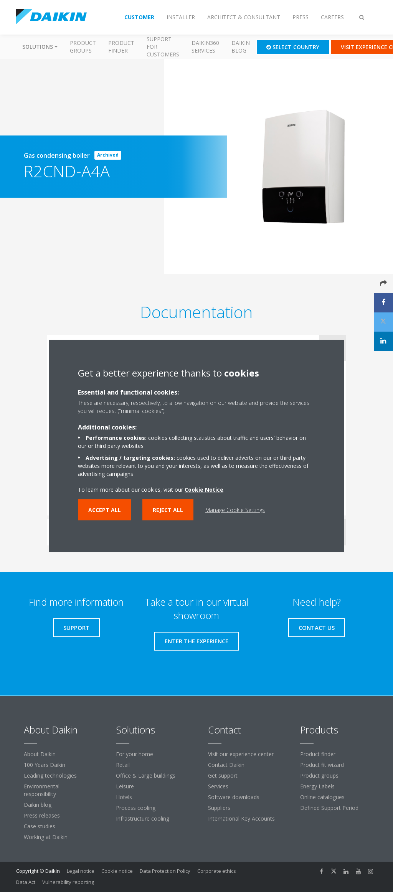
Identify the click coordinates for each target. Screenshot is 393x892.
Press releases (42, 815)
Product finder (121, 46)
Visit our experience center (241, 754)
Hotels (124, 797)
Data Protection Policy (165, 870)
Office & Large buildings (145, 775)
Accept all (104, 510)
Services (218, 786)
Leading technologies (50, 775)
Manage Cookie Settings (235, 510)
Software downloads (233, 797)
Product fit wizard (322, 764)
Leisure (125, 786)
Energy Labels (317, 786)
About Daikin (40, 754)
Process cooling (135, 807)
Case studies (39, 826)
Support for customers (163, 46)
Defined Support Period (330, 807)
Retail (123, 764)
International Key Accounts (241, 818)
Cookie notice (117, 870)
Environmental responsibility (41, 790)
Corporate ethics (216, 870)
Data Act (25, 882)
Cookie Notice (204, 489)
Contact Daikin (226, 764)
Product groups (83, 46)
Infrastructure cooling (142, 818)
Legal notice (80, 870)
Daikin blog (240, 46)
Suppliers (219, 807)
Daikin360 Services (205, 46)
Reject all (168, 510)
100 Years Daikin (44, 764)
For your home (134, 754)
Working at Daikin (46, 837)
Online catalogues (322, 797)
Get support (223, 775)
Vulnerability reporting (68, 882)
